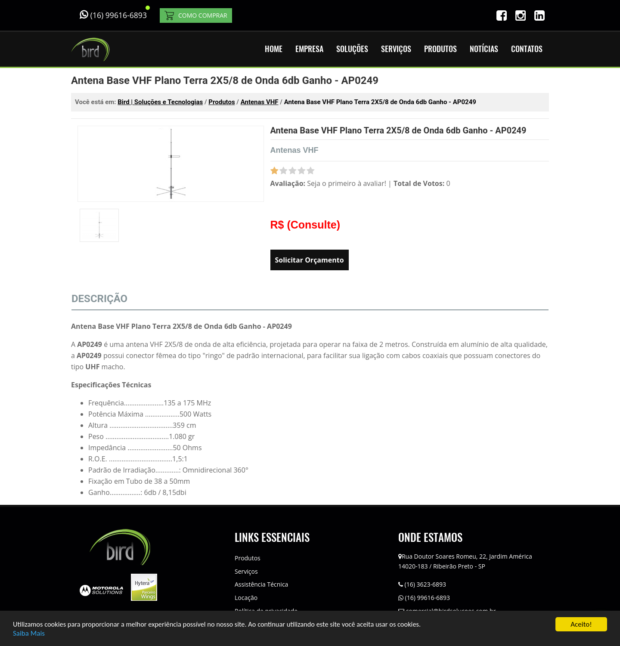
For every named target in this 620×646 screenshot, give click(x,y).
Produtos (247, 558)
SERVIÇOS (396, 48)
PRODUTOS (440, 48)
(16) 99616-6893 (424, 597)
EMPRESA (309, 48)
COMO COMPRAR (195, 15)
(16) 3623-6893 (422, 584)
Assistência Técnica (261, 584)
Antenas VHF (294, 150)
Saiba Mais (29, 633)
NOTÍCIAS (484, 48)
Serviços (246, 571)
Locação (246, 597)
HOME (273, 48)
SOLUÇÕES (352, 48)
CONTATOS (526, 48)
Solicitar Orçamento (309, 260)
